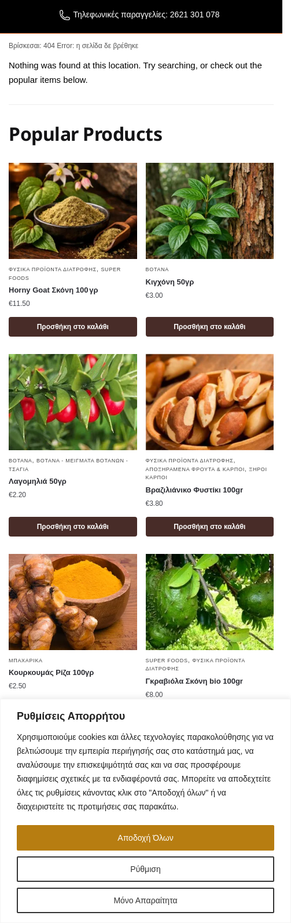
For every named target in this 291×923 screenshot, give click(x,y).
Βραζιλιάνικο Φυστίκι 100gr (194, 490)
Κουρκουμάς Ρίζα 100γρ (51, 672)
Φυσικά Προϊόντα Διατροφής (53, 269)
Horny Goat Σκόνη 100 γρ (53, 290)
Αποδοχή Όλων (145, 837)
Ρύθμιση (145, 869)
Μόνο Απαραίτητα (145, 900)
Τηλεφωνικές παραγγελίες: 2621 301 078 (139, 16)
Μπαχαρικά (26, 660)
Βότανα (158, 269)
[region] (145, 811)
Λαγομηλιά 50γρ (38, 481)
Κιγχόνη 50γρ (170, 282)
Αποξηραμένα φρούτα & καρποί (195, 469)
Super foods (167, 660)
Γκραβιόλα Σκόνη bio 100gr (194, 681)
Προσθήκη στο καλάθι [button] (73, 327)
